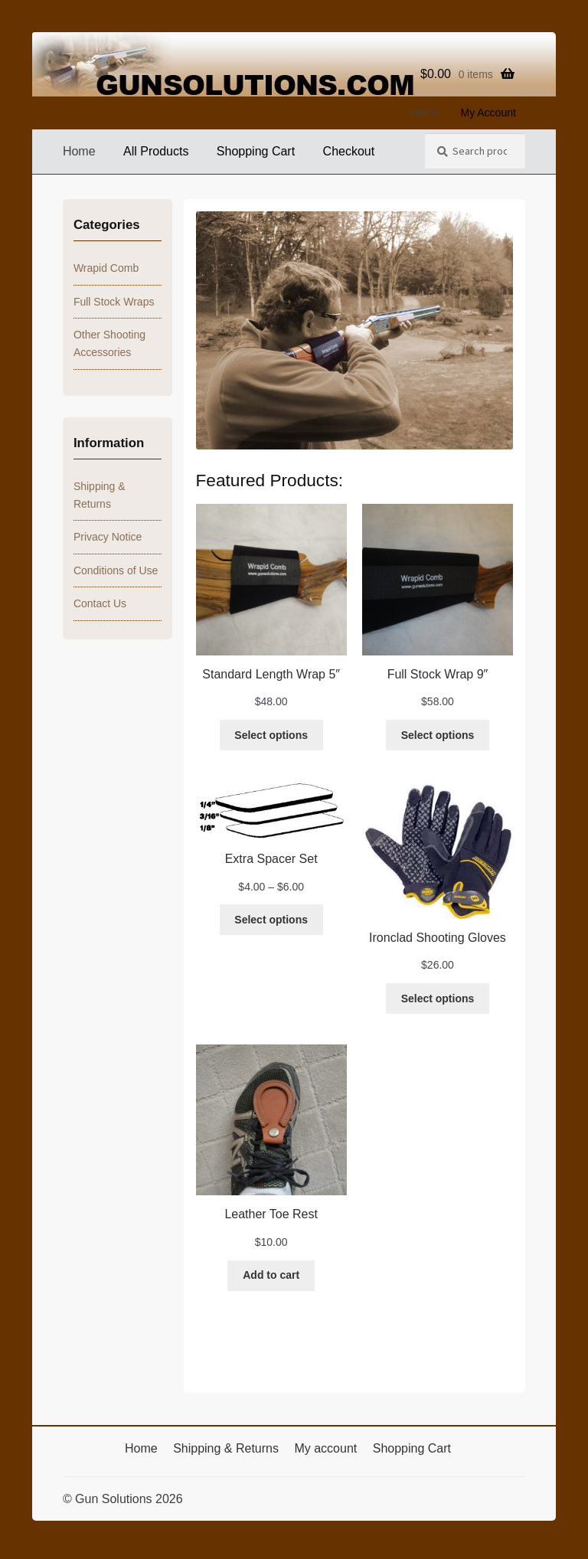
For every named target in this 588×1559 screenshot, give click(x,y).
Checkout (349, 151)
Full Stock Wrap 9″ (437, 674)
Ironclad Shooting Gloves (437, 937)
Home (424, 112)
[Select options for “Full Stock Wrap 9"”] (437, 735)
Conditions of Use (116, 570)
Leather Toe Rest (271, 1214)
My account (325, 1448)
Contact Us (100, 603)
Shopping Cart (256, 151)
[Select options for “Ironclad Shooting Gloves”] (437, 998)
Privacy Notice (108, 537)
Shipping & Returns (226, 1448)
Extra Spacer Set (271, 858)
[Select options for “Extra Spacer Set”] (271, 919)
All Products (155, 151)
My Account (488, 112)
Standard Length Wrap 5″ (271, 674)
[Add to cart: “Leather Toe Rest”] (271, 1275)
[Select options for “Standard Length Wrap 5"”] (271, 735)
